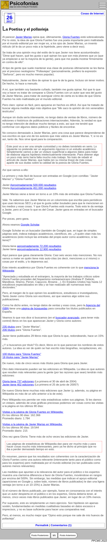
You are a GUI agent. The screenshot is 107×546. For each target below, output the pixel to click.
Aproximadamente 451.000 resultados (33, 188)
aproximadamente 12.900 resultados (39, 249)
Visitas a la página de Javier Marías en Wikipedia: (32, 424)
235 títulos (8, 326)
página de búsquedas (34, 308)
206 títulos (8, 329)
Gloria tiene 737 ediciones (18, 381)
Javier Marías (24, 37)
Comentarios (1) (61, 525)
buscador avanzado (67, 317)
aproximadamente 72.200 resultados (39, 246)
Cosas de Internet (92, 13)
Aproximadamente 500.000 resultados (33, 185)
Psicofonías (24, 3)
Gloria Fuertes (71, 37)
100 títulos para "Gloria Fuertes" (21, 354)
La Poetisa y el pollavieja (25, 29)
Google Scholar (30, 224)
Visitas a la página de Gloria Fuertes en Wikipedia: (33, 412)
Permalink (41, 525)
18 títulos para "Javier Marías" (20, 357)
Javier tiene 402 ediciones (18, 384)
